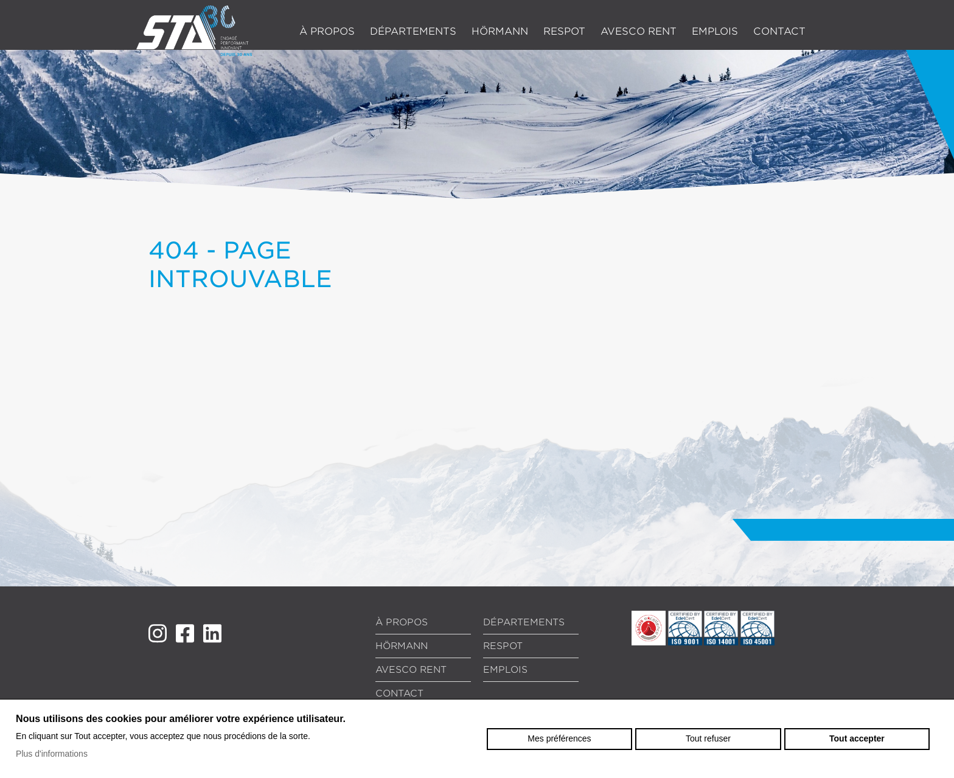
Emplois (715, 31)
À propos (327, 31)
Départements (413, 31)
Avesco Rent (639, 31)
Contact (779, 31)
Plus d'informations (52, 754)
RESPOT (564, 31)
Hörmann (500, 31)
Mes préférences (559, 738)
